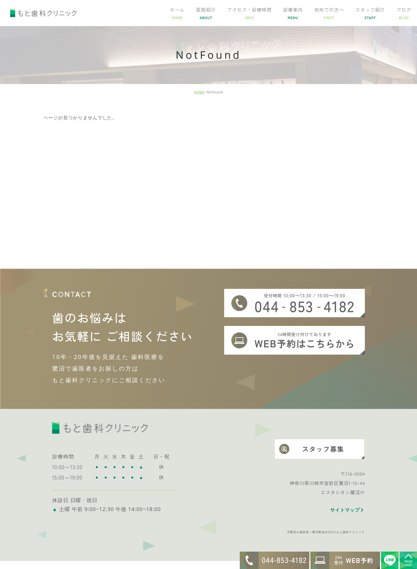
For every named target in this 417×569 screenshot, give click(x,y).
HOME (199, 92)
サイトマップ (345, 518)
